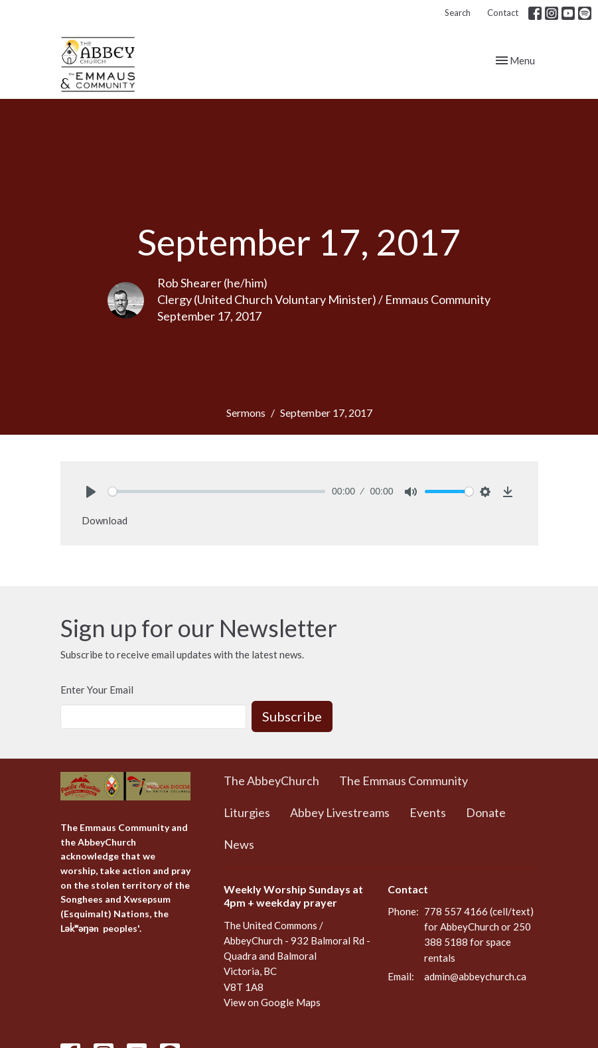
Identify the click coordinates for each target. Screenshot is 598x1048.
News (239, 844)
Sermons (245, 412)
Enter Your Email (96, 690)
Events (428, 812)
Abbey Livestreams (340, 812)
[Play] (91, 491)
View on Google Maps (272, 1002)
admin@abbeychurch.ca (475, 976)
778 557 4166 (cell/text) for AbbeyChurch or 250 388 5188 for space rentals (479, 934)
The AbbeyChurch (271, 780)
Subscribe (292, 716)
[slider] (217, 491)
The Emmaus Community (403, 780)
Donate (486, 812)
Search (458, 12)
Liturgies (247, 812)
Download (104, 520)
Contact (502, 12)
